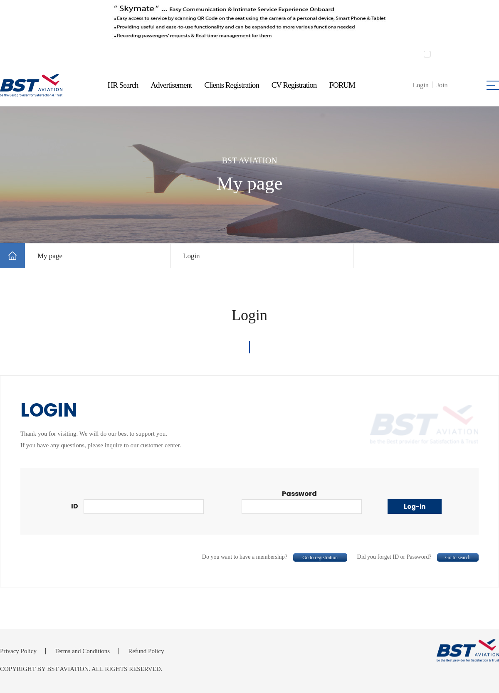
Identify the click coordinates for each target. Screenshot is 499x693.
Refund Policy (146, 651)
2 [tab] (255, 56)
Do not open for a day (459, 54)
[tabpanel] (249, 25)
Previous (74, 25)
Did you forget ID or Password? (418, 557)
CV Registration (294, 85)
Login (191, 256)
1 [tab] (244, 56)
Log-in (414, 506)
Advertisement (171, 85)
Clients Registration (231, 85)
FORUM (342, 85)
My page (49, 256)
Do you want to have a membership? (274, 557)
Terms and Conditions (82, 651)
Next (425, 25)
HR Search (123, 85)
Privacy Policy (18, 651)
